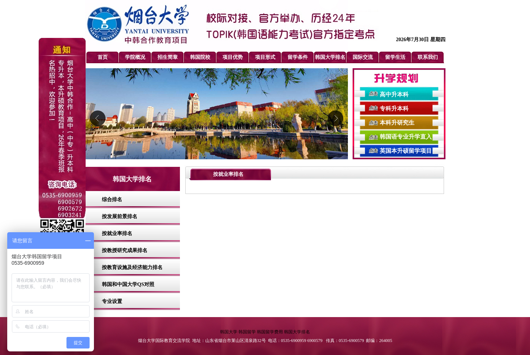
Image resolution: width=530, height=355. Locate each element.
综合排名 (112, 199)
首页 (103, 57)
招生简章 (168, 57)
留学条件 (298, 57)
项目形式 (265, 57)
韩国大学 (228, 331)
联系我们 (428, 57)
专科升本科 (394, 108)
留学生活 (395, 57)
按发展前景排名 (119, 216)
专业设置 (112, 301)
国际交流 (363, 57)
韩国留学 (247, 331)
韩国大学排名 (330, 57)
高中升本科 (394, 94)
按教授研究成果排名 (124, 250)
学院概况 (135, 57)
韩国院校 (200, 57)
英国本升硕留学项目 (406, 151)
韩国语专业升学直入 (406, 137)
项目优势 (233, 57)
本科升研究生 (397, 123)
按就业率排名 (117, 233)
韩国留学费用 (270, 331)
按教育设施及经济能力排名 (132, 267)
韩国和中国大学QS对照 (128, 284)
